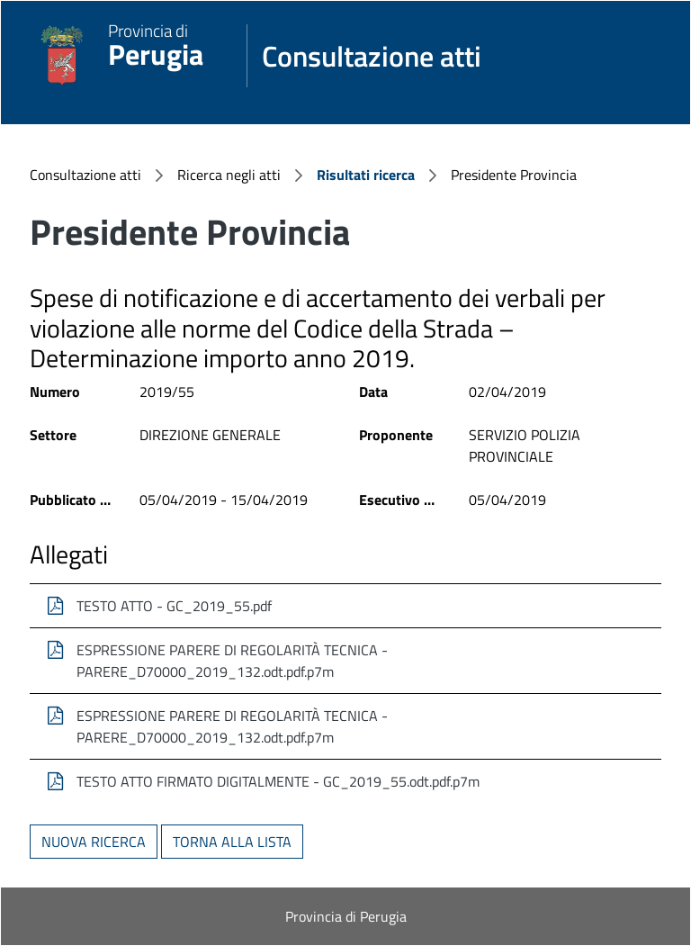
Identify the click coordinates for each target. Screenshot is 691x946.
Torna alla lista (232, 841)
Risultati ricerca (366, 174)
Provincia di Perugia (346, 916)
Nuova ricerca (93, 841)
